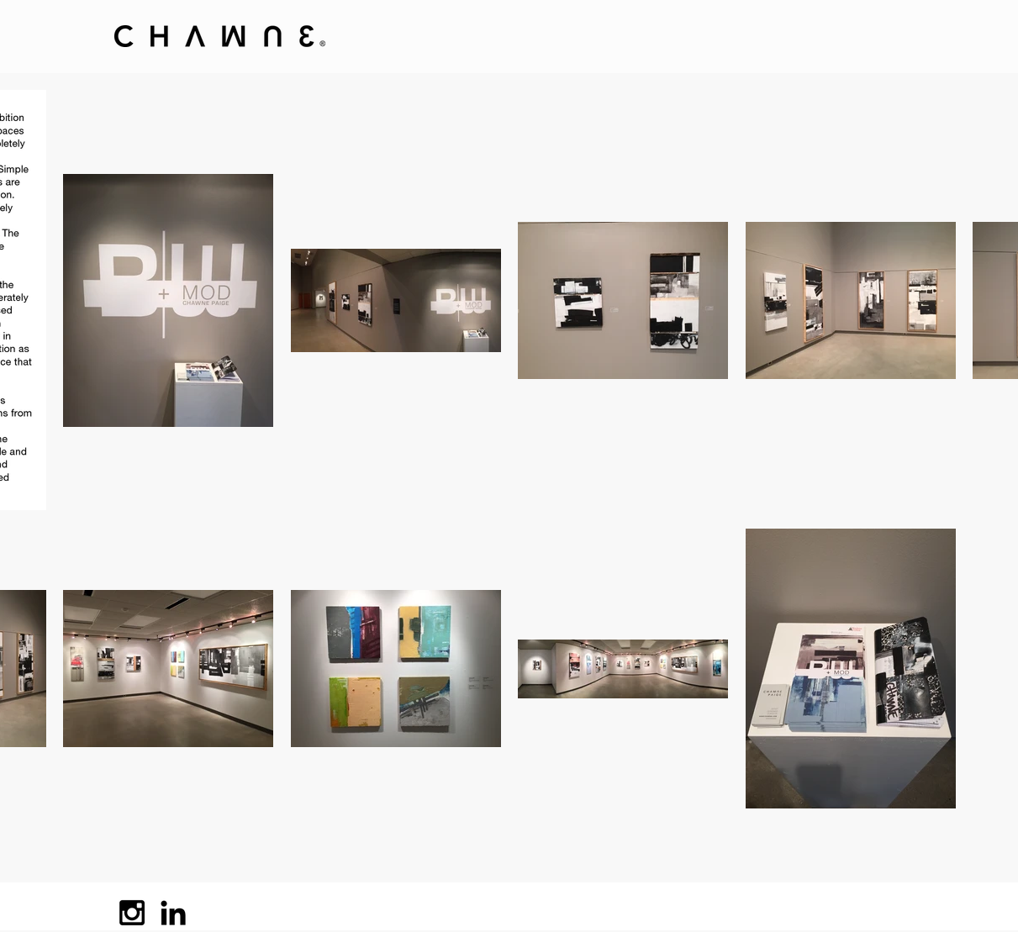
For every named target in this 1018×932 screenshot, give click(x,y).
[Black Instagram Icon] (132, 912)
